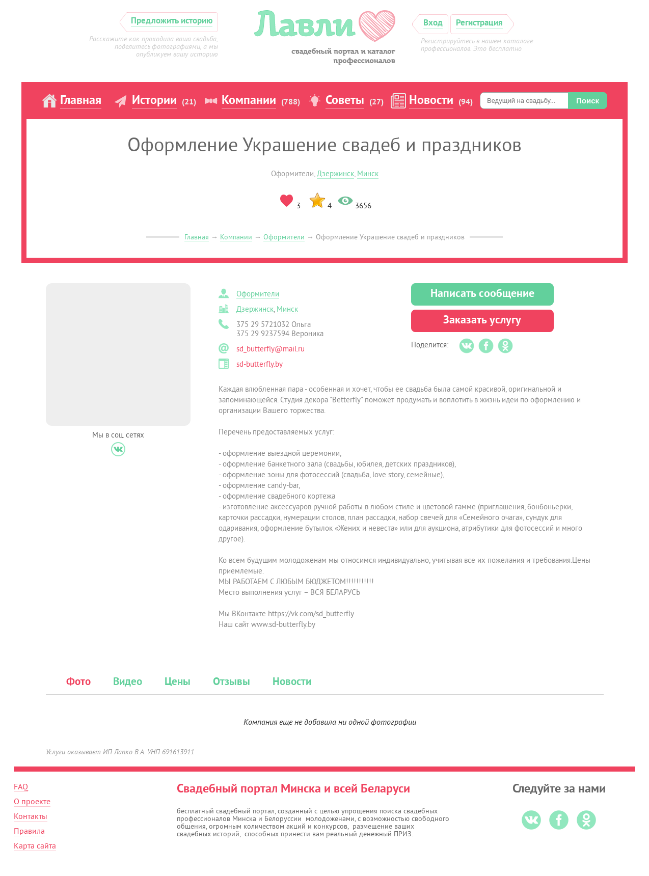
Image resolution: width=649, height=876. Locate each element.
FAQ (21, 786)
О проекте (32, 801)
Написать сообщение (482, 294)
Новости (431, 100)
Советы (345, 100)
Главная (80, 100)
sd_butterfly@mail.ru (270, 349)
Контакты (30, 816)
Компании (249, 100)
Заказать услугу (482, 320)
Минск (367, 174)
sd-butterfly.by (259, 364)
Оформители (284, 237)
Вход (433, 23)
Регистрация (479, 23)
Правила (29, 831)
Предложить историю (171, 21)
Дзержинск (335, 174)
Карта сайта (35, 846)
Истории (154, 100)
